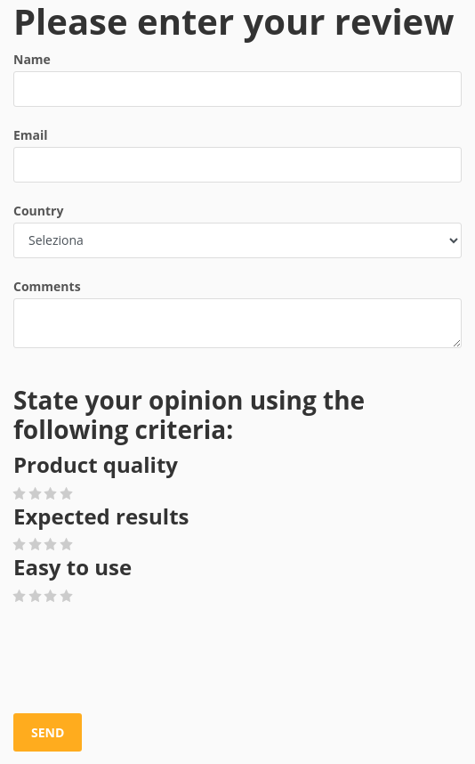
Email (30, 134)
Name (32, 59)
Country (38, 210)
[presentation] (148, 660)
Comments (47, 286)
